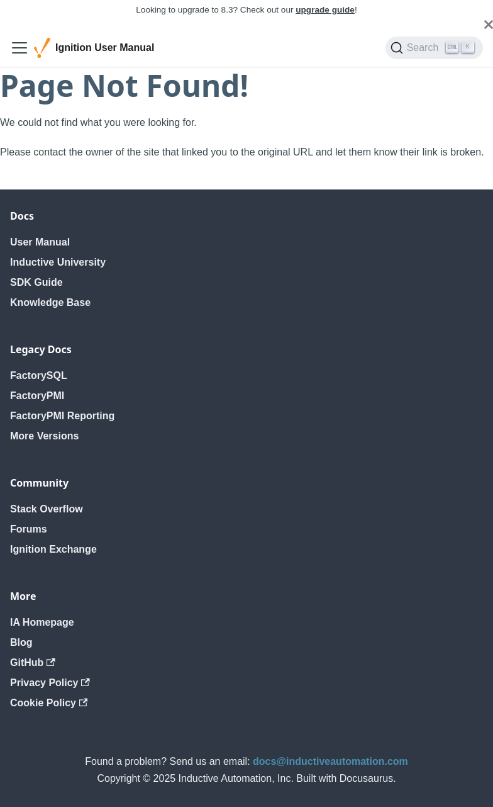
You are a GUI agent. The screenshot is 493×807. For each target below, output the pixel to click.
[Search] (434, 48)
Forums (28, 529)
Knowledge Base (50, 302)
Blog (21, 642)
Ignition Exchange (53, 549)
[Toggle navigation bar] (19, 47)
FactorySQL (38, 375)
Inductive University (58, 262)
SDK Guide (36, 282)
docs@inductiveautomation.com (330, 761)
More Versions (44, 436)
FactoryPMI (37, 395)
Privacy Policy (50, 682)
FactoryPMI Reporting (62, 415)
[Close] (488, 24)
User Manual (40, 242)
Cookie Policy (48, 702)
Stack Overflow (46, 509)
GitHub (32, 662)
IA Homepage (42, 622)
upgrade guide (325, 9)
